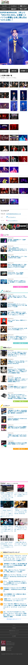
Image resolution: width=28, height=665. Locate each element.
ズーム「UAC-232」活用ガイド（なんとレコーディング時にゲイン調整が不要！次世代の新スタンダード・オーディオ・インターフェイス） (17, 354)
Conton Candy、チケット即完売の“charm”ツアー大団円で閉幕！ (15, 273)
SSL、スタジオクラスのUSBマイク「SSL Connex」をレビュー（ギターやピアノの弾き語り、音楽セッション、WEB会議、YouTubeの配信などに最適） (17, 396)
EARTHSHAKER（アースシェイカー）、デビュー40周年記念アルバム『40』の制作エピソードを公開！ (17, 305)
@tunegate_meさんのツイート (14, 619)
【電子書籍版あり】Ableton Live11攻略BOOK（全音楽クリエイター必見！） (17, 443)
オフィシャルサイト (12, 220)
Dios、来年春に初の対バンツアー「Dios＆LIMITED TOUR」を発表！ (17, 257)
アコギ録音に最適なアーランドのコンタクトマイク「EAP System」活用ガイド (17, 387)
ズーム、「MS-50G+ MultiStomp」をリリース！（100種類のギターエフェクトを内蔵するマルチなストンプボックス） (15, 583)
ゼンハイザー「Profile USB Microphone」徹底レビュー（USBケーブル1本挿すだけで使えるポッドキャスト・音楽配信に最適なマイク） (17, 379)
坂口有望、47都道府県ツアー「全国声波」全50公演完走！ (17, 240)
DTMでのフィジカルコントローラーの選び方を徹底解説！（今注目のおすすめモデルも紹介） (14, 589)
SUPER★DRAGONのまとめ (13, 213)
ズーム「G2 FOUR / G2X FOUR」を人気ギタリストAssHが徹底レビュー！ (17, 329)
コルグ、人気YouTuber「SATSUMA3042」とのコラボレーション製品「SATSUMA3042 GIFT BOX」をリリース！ (17, 249)
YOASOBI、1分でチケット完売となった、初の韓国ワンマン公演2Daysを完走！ (17, 282)
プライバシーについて (14, 633)
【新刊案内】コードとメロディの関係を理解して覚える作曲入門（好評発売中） (17, 427)
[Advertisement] (14, 466)
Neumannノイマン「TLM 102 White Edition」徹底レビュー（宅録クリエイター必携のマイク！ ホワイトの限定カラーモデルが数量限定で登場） (17, 371)
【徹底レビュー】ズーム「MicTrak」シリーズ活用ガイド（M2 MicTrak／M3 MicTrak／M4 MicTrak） (17, 362)
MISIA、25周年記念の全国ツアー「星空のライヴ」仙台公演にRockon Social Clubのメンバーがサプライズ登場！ (17, 266)
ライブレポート (12, 217)
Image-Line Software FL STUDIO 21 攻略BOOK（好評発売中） (17, 419)
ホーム (14, 625)
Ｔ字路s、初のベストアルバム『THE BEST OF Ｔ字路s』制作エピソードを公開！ (17, 297)
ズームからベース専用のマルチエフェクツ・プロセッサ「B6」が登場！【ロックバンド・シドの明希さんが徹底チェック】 (17, 338)
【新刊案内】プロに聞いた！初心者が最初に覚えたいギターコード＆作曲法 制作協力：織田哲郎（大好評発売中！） (17, 412)
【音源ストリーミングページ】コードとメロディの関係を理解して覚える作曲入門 (17, 436)
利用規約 (14, 628)
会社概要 (14, 636)
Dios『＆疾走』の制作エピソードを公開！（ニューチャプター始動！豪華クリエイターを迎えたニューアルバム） (17, 313)
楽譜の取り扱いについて (14, 630)
